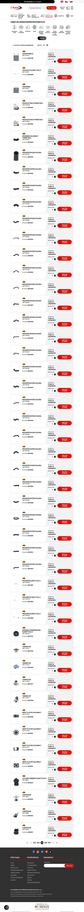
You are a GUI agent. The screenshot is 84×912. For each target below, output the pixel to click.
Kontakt (13, 880)
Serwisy (29, 880)
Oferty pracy (14, 867)
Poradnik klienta (32, 865)
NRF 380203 (34, 631)
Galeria (12, 865)
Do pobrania (30, 875)
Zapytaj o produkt (65, 60)
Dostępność (51, 53)
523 (34, 842)
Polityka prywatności (16, 870)
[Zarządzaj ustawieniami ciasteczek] (6, 907)
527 (49, 842)
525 (42, 842)
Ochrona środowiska (16, 877)
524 (38, 842)
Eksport (29, 877)
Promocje (30, 867)
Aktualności (30, 863)
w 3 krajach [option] (32, 2)
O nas (12, 863)
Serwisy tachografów (33, 882)
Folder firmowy (31, 870)
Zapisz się (69, 865)
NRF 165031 (34, 137)
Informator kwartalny (33, 872)
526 (45, 842)
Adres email (47, 862)
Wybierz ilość (51, 59)
